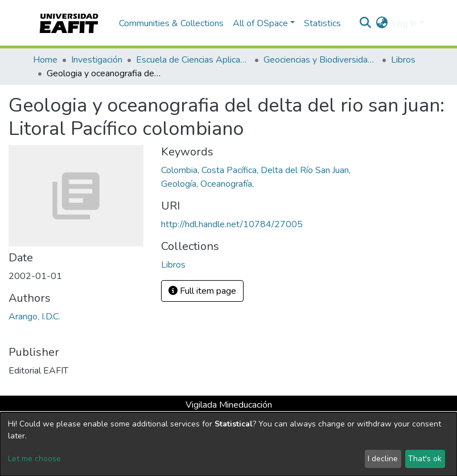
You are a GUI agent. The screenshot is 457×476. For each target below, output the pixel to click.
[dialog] (228, 444)
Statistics (322, 23)
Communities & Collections (171, 23)
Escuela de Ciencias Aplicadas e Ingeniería (193, 60)
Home (45, 60)
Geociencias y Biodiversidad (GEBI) (320, 60)
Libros (403, 60)
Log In (404, 23)
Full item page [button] (202, 291)
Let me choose (34, 458)
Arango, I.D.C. (34, 316)
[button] (381, 23)
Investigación (96, 60)
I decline (383, 458)
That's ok (425, 458)
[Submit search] (365, 23)
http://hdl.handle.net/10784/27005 (232, 224)
